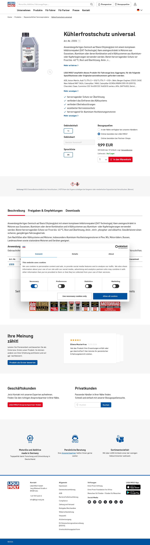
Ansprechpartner (69, 453)
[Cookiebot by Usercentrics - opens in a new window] (117, 247)
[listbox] (79, 130)
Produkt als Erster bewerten (23, 362)
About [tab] (111, 254)
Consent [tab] (39, 254)
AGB (60, 493)
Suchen (106, 405)
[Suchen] (59, 4)
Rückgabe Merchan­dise (67, 508)
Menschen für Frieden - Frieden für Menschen (104, 493)
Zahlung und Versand (66, 504)
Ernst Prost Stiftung (95, 486)
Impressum (63, 486)
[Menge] (101, 159)
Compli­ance (63, 501)
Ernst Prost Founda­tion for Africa (100, 489)
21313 (11, 264)
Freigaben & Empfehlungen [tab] (45, 211)
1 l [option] (68, 131)
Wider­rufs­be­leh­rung (66, 512)
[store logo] (15, 7)
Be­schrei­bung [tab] (16, 211)
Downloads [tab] (73, 211)
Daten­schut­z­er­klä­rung (67, 489)
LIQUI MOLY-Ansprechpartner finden (25, 404)
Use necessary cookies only (75, 296)
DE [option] (68, 155)
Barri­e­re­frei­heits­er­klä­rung (68, 497)
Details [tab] (75, 254)
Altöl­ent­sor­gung (65, 519)
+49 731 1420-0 (36, 496)
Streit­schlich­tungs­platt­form (69, 529)
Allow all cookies (110, 296)
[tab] (117, 129)
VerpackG (62, 515)
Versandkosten (126, 150)
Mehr (71, 65)
